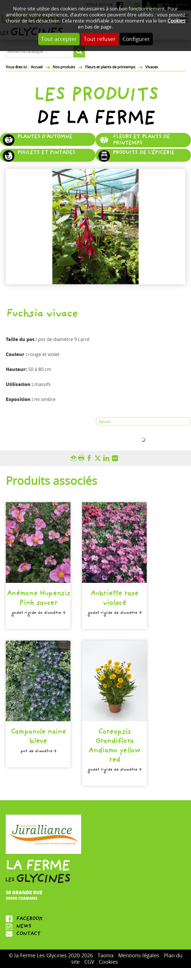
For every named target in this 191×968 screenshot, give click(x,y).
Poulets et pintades (46, 153)
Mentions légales (138, 955)
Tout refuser (100, 39)
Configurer (136, 39)
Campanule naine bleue (38, 737)
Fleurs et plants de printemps (110, 67)
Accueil (37, 67)
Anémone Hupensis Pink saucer (38, 599)
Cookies (176, 21)
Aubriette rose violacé (114, 599)
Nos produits (64, 67)
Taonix (106, 955)
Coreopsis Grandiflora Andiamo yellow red (114, 746)
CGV (89, 962)
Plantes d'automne (44, 137)
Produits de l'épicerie (143, 153)
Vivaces (151, 67)
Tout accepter (59, 39)
